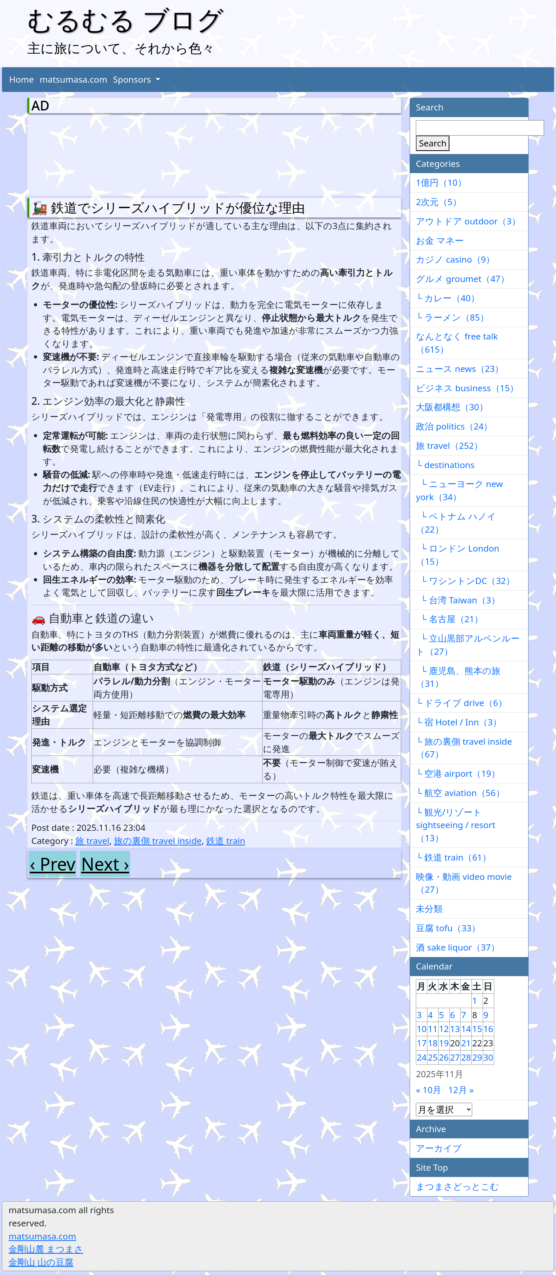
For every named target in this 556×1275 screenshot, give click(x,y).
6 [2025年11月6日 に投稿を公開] (452, 1015)
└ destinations (445, 465)
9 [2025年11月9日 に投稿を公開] (485, 1015)
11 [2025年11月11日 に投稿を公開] (433, 1029)
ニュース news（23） (459, 369)
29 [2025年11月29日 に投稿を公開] (477, 1057)
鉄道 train (225, 841)
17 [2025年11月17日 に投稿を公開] (422, 1043)
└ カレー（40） (448, 298)
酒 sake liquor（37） (458, 947)
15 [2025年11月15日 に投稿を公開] (477, 1029)
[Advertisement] (71, 153)
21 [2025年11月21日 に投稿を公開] (466, 1043)
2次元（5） (438, 202)
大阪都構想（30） (452, 407)
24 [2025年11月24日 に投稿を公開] (422, 1057)
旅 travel (92, 841)
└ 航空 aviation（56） (460, 793)
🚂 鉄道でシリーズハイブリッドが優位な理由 (168, 207)
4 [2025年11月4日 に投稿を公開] (430, 1015)
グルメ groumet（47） (462, 279)
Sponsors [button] (133, 79)
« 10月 (428, 1090)
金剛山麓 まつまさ (45, 1249)
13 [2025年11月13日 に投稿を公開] (455, 1029)
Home (21, 79)
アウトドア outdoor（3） (468, 221)
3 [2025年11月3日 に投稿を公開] (419, 1015)
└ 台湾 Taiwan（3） (458, 600)
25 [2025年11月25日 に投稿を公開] (433, 1057)
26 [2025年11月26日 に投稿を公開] (444, 1057)
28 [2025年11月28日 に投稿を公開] (466, 1057)
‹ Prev (52, 864)
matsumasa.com (73, 79)
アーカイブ (439, 1148)
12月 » (461, 1090)
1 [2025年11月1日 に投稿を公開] (474, 1001)
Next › (105, 864)
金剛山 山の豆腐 (40, 1262)
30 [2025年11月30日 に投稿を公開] (488, 1057)
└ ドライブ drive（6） (461, 703)
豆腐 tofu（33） (448, 928)
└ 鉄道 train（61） (453, 857)
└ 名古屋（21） (449, 619)
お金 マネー (440, 240)
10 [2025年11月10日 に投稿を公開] (422, 1029)
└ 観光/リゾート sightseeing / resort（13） (455, 825)
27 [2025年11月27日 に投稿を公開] (455, 1057)
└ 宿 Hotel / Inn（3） (459, 722)
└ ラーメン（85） (452, 317)
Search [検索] (432, 143)
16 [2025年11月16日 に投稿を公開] (488, 1029)
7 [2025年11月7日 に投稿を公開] (463, 1015)
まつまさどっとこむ (457, 1186)
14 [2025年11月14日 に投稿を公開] (466, 1029)
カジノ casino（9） (455, 259)
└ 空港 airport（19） (458, 773)
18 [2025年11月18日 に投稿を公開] (433, 1043)
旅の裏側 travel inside (158, 841)
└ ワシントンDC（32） (465, 581)
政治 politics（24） (454, 426)
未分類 (429, 909)
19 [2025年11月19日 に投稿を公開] (444, 1043)
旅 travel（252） (449, 446)
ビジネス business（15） (467, 388)
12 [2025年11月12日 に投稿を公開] (444, 1029)
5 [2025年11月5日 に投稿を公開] (441, 1015)
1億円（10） (441, 182)
